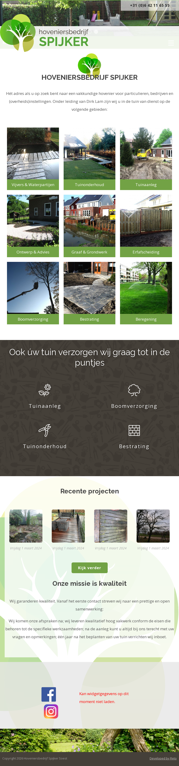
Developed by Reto (163, 758)
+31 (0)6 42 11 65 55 (150, 5)
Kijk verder (89, 567)
